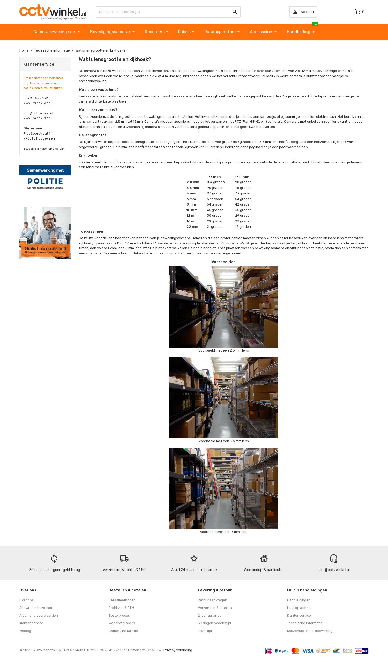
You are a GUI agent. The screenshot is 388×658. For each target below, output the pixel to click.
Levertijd (205, 631)
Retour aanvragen (212, 600)
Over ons (26, 600)
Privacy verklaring (177, 650)
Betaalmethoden (122, 600)
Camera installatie (123, 631)
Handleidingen (298, 600)
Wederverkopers (122, 623)
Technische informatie (305, 623)
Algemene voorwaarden (38, 615)
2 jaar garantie (209, 615)
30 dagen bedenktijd (214, 623)
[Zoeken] (168, 12)
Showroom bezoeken (36, 608)
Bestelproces (119, 615)
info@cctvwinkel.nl (38, 113)
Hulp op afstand (300, 608)
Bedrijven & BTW (121, 608)
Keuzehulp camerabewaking (309, 631)
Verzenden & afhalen (215, 608)
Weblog (25, 631)
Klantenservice (31, 623)
